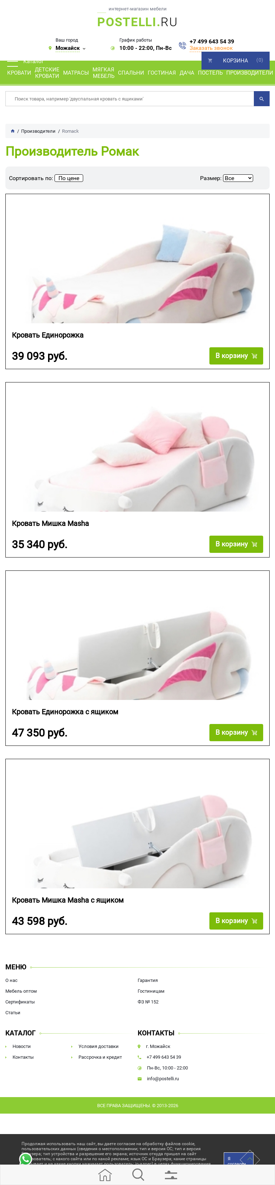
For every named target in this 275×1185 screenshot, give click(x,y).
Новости (22, 1046)
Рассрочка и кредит (100, 1057)
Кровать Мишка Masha (50, 523)
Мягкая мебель (103, 72)
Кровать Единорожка (48, 335)
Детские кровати (47, 72)
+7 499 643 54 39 (212, 41)
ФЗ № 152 (148, 1002)
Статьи (12, 1012)
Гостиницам (151, 991)
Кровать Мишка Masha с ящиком (68, 900)
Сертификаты (20, 1002)
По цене (68, 178)
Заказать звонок (211, 48)
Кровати (19, 73)
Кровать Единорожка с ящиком (65, 712)
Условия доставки (99, 1046)
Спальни (131, 73)
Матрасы (76, 73)
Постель (210, 73)
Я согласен (237, 1161)
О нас (11, 980)
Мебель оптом (21, 991)
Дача (187, 73)
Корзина (235, 60)
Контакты (23, 1057)
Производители (249, 73)
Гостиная (162, 73)
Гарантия (148, 980)
